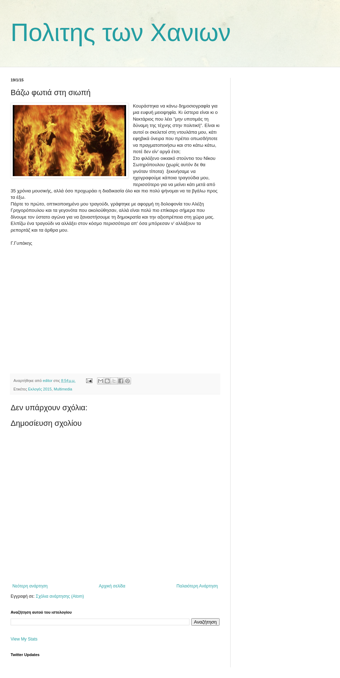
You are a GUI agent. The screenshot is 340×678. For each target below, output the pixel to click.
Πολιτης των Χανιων (121, 32)
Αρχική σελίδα (112, 586)
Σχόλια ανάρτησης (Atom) (60, 596)
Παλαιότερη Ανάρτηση (197, 586)
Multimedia (63, 389)
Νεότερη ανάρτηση (29, 586)
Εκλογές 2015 (39, 389)
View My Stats (24, 639)
